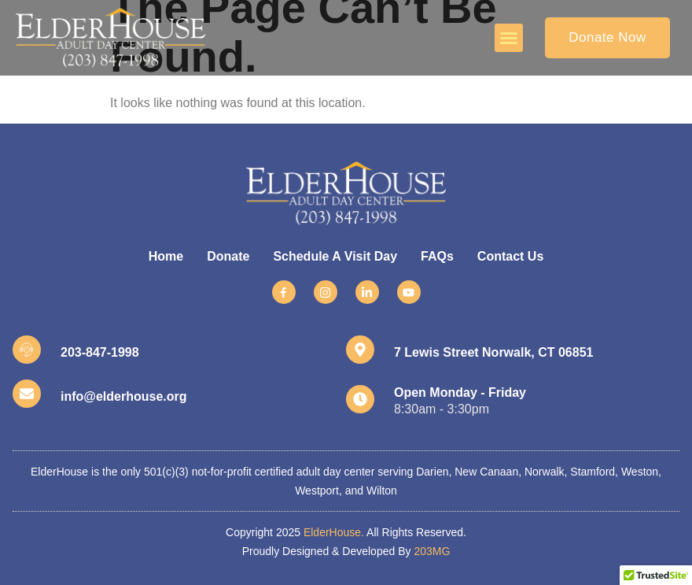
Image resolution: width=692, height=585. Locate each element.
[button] (509, 38)
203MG (432, 551)
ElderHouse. (334, 532)
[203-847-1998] (27, 349)
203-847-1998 (100, 352)
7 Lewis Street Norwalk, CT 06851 (493, 352)
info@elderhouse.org (124, 396)
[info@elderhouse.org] (27, 394)
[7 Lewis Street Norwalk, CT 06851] (360, 349)
